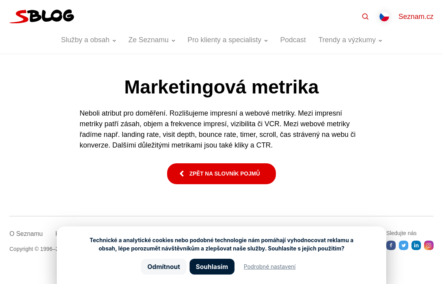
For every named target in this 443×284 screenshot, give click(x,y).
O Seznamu (26, 233)
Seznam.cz (416, 17)
